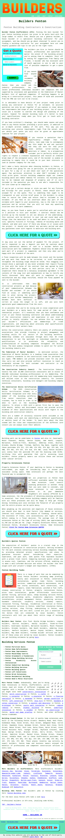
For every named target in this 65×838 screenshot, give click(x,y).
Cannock (42, 780)
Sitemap (3, 821)
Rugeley (12, 782)
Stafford (52, 778)
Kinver (50, 780)
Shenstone (6, 776)
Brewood (59, 785)
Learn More (34, 837)
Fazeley (25, 785)
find (30, 621)
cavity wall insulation (33, 705)
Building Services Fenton (18, 642)
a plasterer (37, 696)
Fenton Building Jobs (16, 793)
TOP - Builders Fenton (11, 804)
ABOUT (44, 16)
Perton (4, 780)
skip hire (38, 701)
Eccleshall (14, 778)
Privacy (62, 821)
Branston (44, 776)
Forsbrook (35, 771)
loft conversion (16, 701)
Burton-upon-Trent (28, 780)
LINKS (38, 16)
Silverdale (57, 771)
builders (58, 769)
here (37, 637)
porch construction (18, 694)
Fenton (37, 438)
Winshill (49, 785)
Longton (53, 776)
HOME (32, 16)
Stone (26, 771)
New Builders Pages (12, 821)
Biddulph (5, 787)
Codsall (27, 773)
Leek (60, 778)
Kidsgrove (16, 776)
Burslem (18, 771)
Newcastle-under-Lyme (11, 773)
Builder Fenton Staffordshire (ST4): (18, 32)
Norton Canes (56, 782)
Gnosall (59, 773)
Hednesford (18, 787)
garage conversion (52, 698)
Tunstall (34, 776)
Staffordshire (47, 769)
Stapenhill (14, 780)
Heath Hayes (36, 785)
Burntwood (33, 782)
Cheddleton (42, 778)
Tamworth (48, 773)
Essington (46, 771)
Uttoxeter (14, 785)
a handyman (27, 698)
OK (42, 837)
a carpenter (14, 696)
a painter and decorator (40, 703)
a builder (20, 689)
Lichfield (37, 773)
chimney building (31, 708)
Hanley (4, 785)
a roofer (42, 694)
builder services (45, 633)
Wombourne (44, 782)
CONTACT (50, 16)
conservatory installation (34, 692)
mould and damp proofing (21, 712)
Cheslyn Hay (7, 771)
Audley (32, 778)
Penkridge (22, 782)
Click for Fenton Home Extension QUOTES (26, 527)
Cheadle (24, 778)
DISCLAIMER (58, 16)
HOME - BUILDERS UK (32, 815)
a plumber (28, 710)
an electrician (53, 710)
